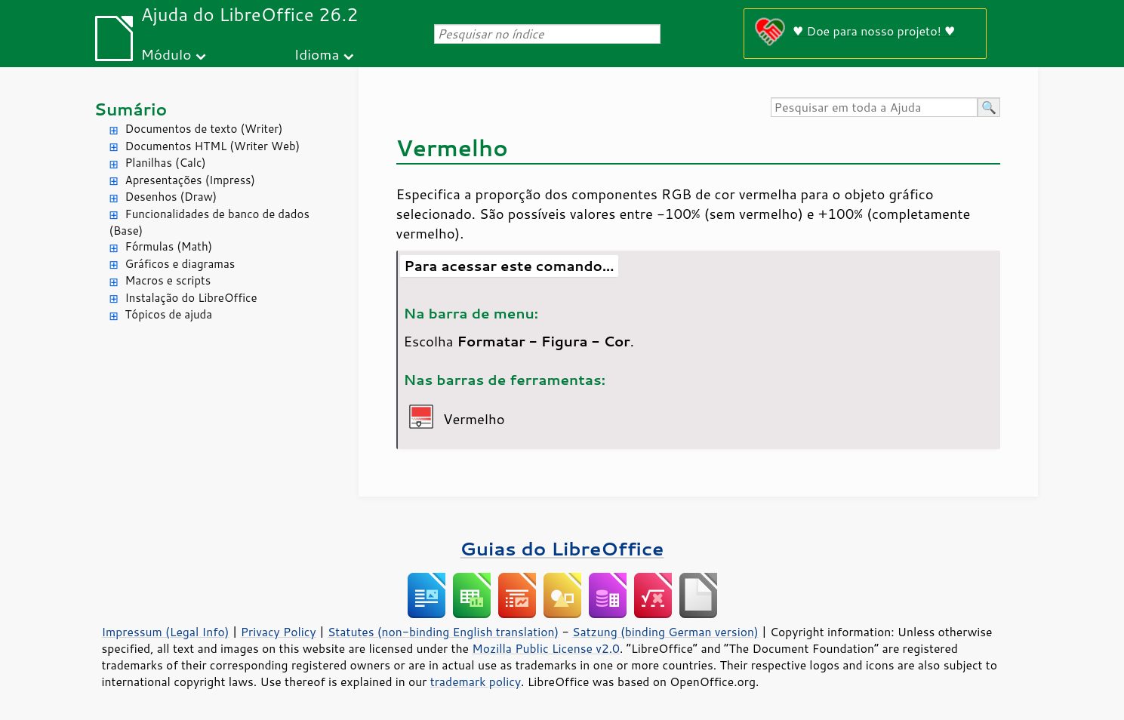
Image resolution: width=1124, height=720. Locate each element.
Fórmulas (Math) (169, 246)
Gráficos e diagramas (180, 264)
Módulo (165, 54)
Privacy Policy (278, 631)
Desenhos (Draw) (171, 197)
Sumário (131, 109)
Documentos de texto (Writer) (204, 129)
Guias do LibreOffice (562, 548)
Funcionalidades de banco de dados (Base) (209, 222)
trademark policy (475, 681)
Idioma (316, 54)
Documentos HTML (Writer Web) (212, 146)
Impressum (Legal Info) (165, 631)
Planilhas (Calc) (165, 163)
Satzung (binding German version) (665, 631)
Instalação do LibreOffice (191, 298)
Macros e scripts (168, 280)
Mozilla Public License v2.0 (546, 648)
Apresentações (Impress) (190, 180)
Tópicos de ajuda (169, 314)
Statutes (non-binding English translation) (443, 631)
